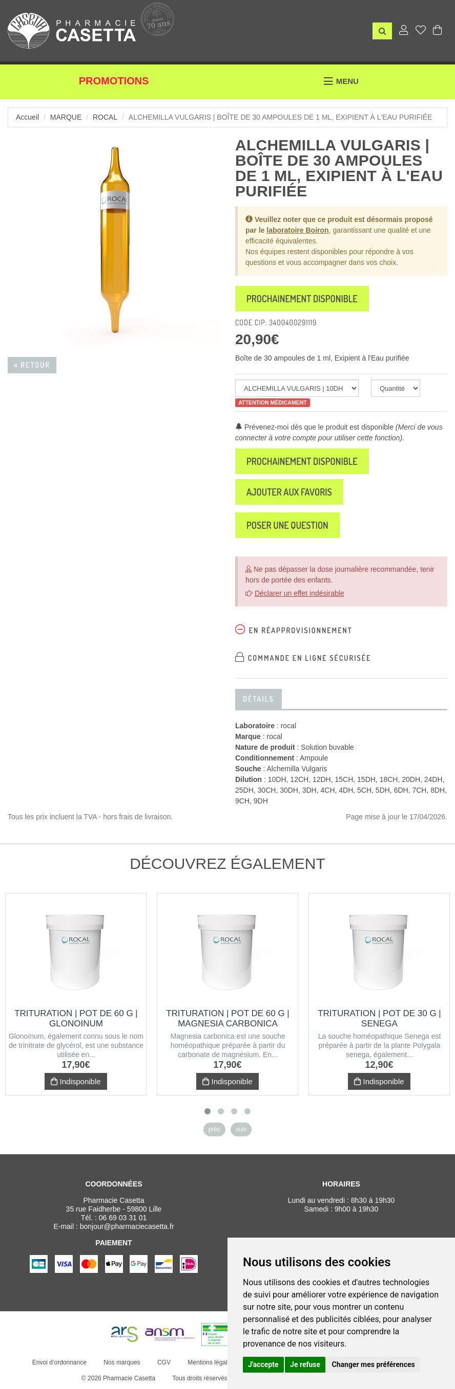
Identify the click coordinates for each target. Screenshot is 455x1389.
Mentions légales (211, 1362)
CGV (164, 1362)
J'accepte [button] (263, 1364)
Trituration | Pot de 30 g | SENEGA (379, 1018)
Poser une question (287, 525)
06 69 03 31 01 (123, 1218)
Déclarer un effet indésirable (299, 593)
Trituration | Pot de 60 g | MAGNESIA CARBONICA (227, 1018)
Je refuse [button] (305, 1364)
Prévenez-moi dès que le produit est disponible (314, 427)
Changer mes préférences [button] (373, 1364)
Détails (258, 698)
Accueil (27, 117)
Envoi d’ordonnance (59, 1362)
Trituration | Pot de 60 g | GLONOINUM (76, 1018)
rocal (105, 117)
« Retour (32, 365)
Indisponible (75, 1081)
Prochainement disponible (302, 298)
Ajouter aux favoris (289, 492)
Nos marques (122, 1362)
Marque (65, 117)
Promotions (114, 80)
